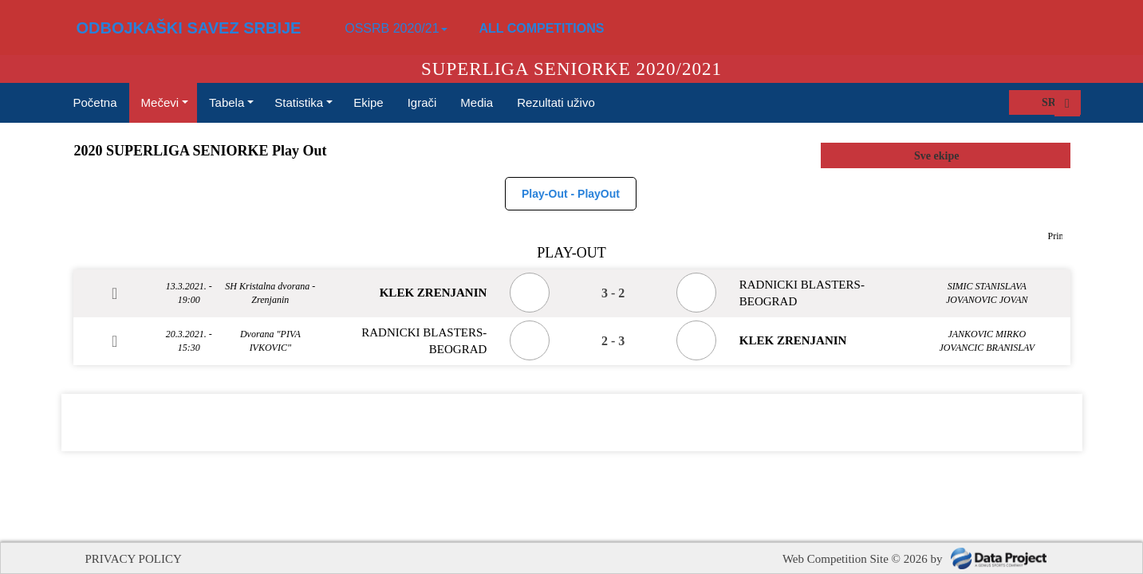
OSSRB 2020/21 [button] (396, 28)
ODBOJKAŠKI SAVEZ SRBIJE (189, 28)
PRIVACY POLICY (133, 558)
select (1057, 155)
